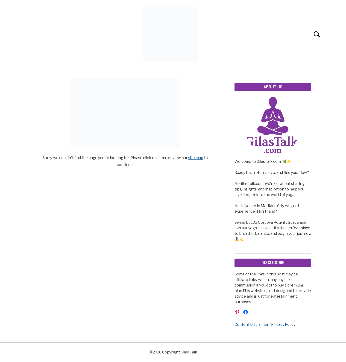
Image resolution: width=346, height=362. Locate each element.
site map (195, 158)
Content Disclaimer (252, 324)
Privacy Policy (283, 324)
